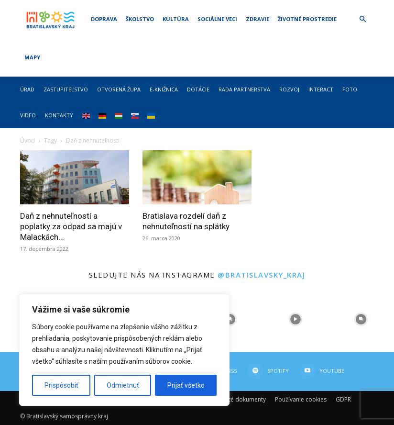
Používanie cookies (301, 399)
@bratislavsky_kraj (261, 275)
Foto (349, 89)
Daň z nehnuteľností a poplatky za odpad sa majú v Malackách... (71, 226)
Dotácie (198, 89)
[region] (124, 350)
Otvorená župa (119, 89)
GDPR (343, 399)
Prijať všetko (186, 385)
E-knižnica (164, 89)
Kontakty (59, 115)
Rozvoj (289, 89)
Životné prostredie (307, 18)
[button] (362, 19)
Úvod (27, 140)
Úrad (27, 89)
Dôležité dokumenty (238, 399)
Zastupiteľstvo (66, 89)
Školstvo (140, 18)
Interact (320, 89)
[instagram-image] (230, 319)
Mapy (32, 57)
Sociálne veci (217, 18)
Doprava (104, 18)
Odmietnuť (123, 385)
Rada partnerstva (244, 89)
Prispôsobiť (61, 385)
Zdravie (257, 18)
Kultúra (176, 18)
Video (28, 115)
